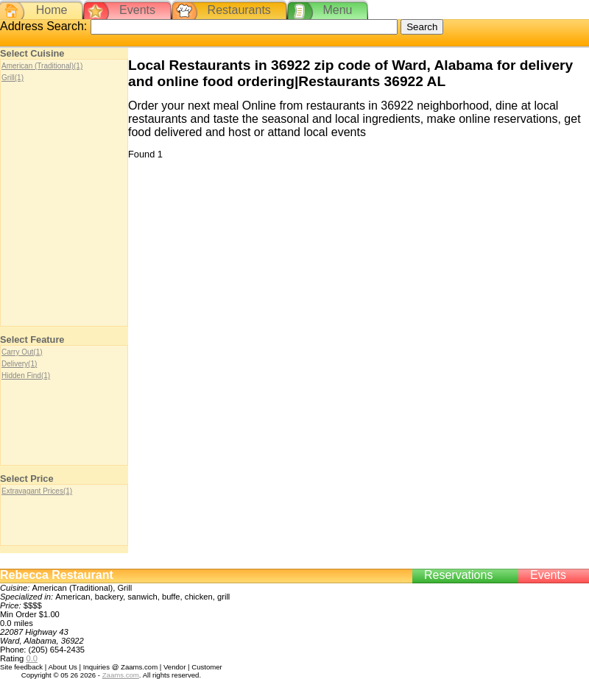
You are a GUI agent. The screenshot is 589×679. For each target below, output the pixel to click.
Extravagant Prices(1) (36, 491)
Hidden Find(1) (25, 376)
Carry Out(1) (22, 352)
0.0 (32, 658)
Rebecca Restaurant (56, 575)
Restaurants (239, 10)
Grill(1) (12, 78)
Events (137, 10)
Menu (337, 10)
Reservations (458, 575)
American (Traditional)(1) (41, 66)
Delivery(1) (19, 364)
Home (52, 10)
